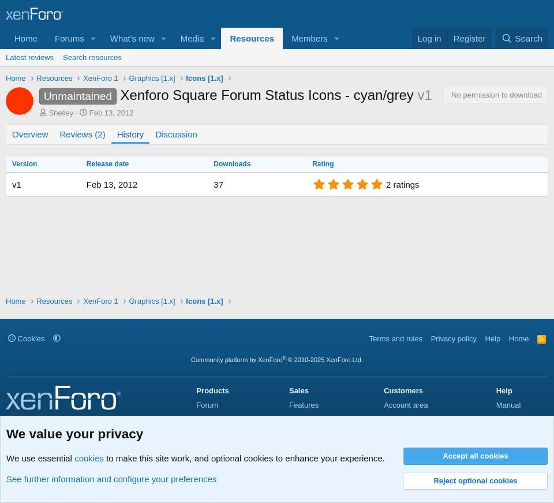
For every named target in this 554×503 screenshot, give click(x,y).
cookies (89, 458)
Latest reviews (30, 57)
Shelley (61, 113)
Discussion (176, 134)
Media (192, 38)
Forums (69, 38)
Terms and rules (395, 338)
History (130, 134)
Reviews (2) (83, 134)
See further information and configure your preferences (111, 479)
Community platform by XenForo (277, 359)
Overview (30, 134)
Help (493, 338)
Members (309, 38)
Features (304, 405)
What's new (132, 38)
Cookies (26, 338)
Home (26, 38)
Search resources (92, 57)
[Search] (522, 38)
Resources (252, 38)
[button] (93, 38)
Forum (207, 405)
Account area (406, 405)
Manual (508, 405)
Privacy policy (454, 338)
